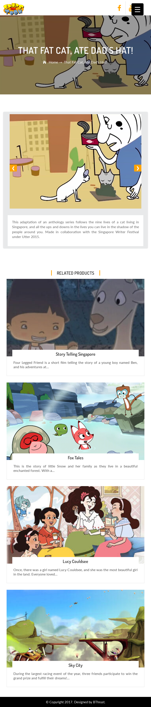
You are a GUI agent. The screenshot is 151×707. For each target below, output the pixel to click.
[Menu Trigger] (137, 9)
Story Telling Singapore (75, 354)
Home (54, 62)
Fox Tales (75, 457)
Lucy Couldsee (75, 561)
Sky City (75, 665)
